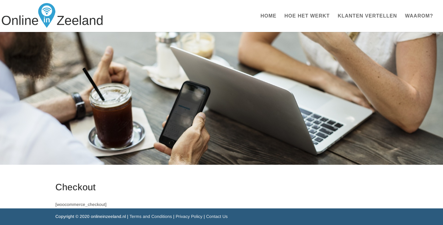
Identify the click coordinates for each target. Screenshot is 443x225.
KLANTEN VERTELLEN (367, 16)
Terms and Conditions (151, 216)
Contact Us (217, 216)
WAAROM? (419, 16)
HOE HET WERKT (307, 16)
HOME (269, 16)
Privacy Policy (189, 216)
